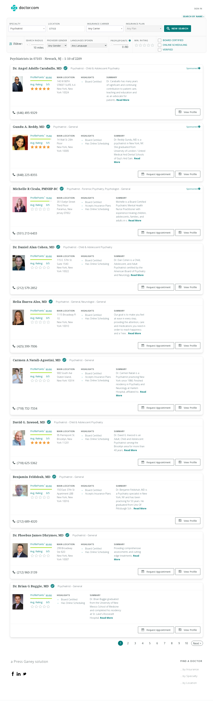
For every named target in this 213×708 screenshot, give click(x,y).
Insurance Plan (135, 22)
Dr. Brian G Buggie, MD (31, 572)
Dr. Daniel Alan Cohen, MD (34, 242)
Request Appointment (154, 171)
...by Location (188, 667)
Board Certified (170, 39)
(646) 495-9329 (25, 112)
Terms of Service (142, 694)
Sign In (198, 8)
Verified (165, 48)
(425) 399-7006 (25, 340)
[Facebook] (13, 658)
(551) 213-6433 (25, 229)
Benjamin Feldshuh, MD (32, 466)
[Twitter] (24, 658)
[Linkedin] (19, 658)
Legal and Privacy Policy (110, 694)
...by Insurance (189, 654)
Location (54, 22)
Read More (122, 98)
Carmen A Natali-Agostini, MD (37, 352)
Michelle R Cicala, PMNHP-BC (36, 185)
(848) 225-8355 (25, 172)
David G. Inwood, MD (29, 413)
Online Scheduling (172, 44)
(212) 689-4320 (25, 511)
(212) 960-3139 (25, 560)
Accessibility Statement (175, 694)
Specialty (14, 22)
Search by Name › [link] (193, 15)
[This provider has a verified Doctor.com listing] (65, 67)
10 (186, 628)
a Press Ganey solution (29, 646)
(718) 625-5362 (25, 453)
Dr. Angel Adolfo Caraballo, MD (38, 67)
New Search (177, 27)
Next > (197, 628)
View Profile (188, 111)
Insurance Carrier (98, 22)
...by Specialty (189, 661)
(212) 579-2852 (25, 282)
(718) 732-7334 (25, 400)
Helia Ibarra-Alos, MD (30, 295)
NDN (199, 694)
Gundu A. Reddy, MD (29, 124)
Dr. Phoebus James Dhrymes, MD (38, 523)
